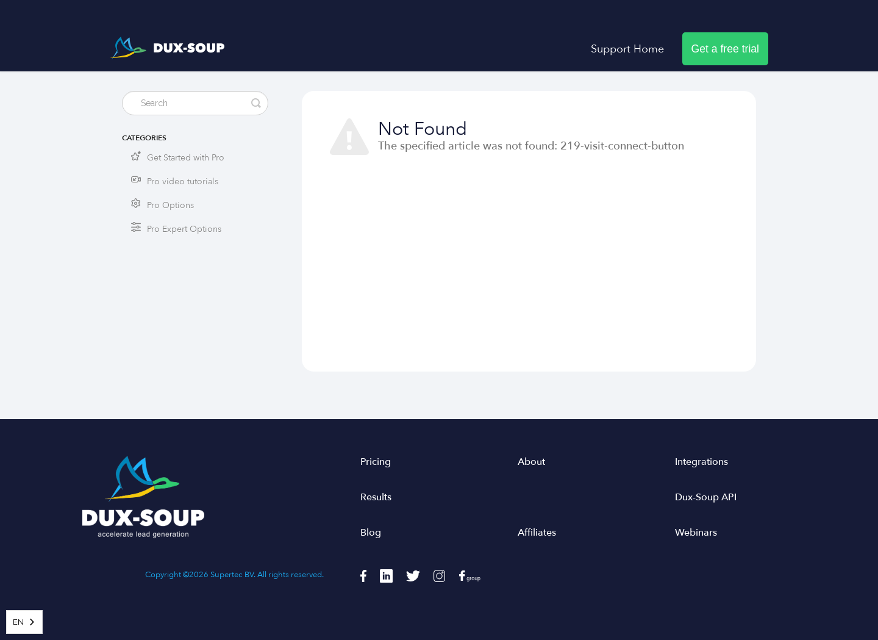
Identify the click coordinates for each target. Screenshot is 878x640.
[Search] (195, 103)
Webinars (696, 533)
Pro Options (170, 205)
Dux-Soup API (706, 497)
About (531, 462)
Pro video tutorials (182, 181)
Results (375, 497)
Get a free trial (725, 49)
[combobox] (24, 622)
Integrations (701, 462)
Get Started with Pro (185, 158)
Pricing (375, 462)
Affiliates (537, 533)
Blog (370, 533)
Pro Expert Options (184, 229)
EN (18, 622)
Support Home (627, 48)
